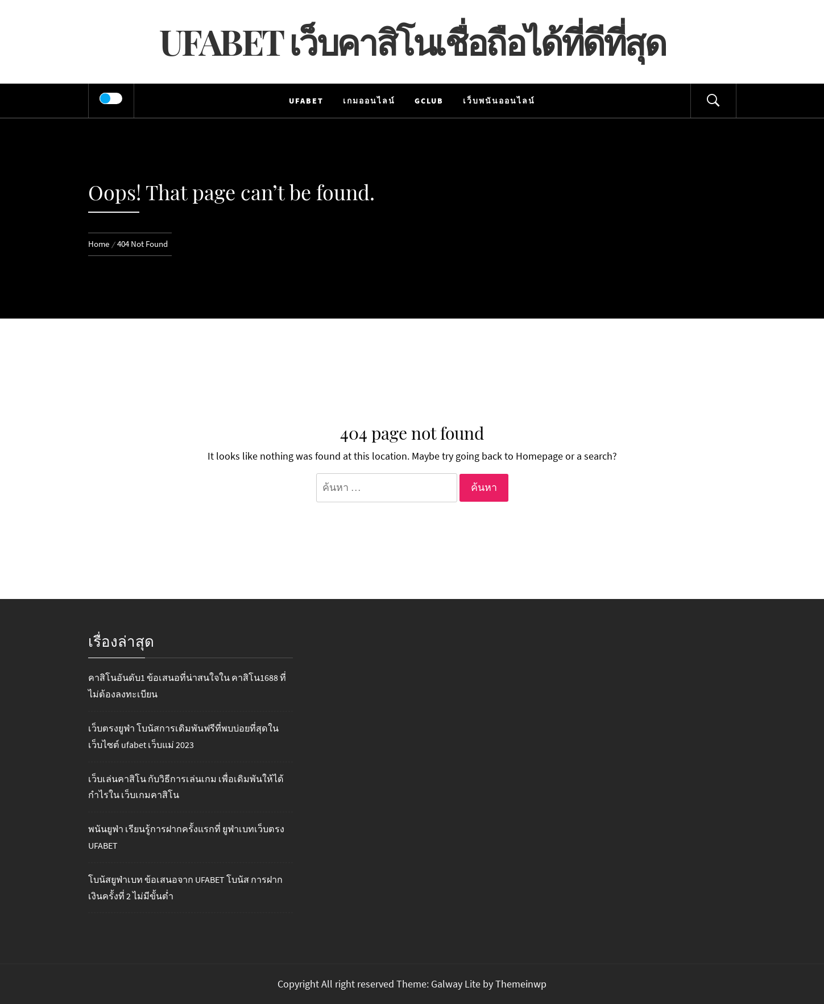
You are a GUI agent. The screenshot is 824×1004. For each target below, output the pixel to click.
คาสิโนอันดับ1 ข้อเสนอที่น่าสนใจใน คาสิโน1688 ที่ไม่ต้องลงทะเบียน (187, 686)
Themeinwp (520, 983)
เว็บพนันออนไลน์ (499, 101)
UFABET (306, 101)
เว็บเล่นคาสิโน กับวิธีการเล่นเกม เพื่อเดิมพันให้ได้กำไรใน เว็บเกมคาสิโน (186, 787)
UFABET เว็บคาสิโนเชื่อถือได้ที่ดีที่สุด (412, 41)
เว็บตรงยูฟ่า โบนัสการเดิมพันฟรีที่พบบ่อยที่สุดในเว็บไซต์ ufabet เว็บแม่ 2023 (183, 736)
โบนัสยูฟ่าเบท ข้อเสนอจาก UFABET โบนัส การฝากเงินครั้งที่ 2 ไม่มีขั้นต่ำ (185, 888)
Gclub (429, 101)
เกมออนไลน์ (369, 101)
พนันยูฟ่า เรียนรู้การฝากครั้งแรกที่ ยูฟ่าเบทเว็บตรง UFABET (186, 837)
